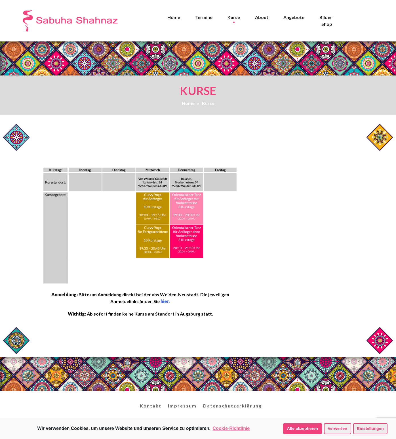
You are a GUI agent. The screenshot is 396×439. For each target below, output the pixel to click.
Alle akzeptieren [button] (302, 428)
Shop (326, 24)
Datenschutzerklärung (232, 405)
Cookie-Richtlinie (231, 428)
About (261, 17)
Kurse (234, 17)
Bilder (325, 17)
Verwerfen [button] (337, 428)
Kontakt (150, 405)
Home (173, 17)
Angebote (293, 17)
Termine (203, 17)
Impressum (182, 405)
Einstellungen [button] (370, 428)
